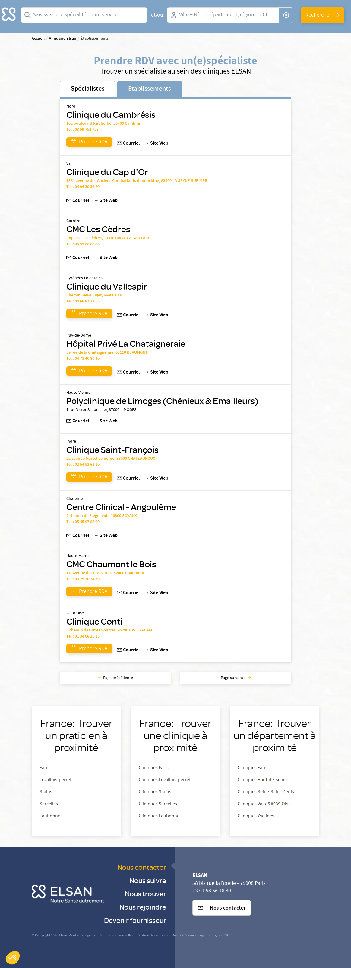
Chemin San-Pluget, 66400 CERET (96, 296)
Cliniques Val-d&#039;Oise (264, 804)
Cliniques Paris (154, 768)
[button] (12, 958)
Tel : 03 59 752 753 (82, 130)
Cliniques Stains (155, 792)
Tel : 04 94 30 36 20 (83, 187)
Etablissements (149, 89)
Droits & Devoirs (184, 935)
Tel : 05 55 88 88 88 (83, 244)
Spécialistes (87, 89)
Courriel (128, 143)
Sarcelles (49, 804)
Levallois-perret (55, 780)
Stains (46, 792)
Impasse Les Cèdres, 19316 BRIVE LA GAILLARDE (109, 238)
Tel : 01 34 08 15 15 (83, 637)
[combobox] (84, 15)
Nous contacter (141, 867)
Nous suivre (147, 880)
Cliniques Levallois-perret (165, 780)
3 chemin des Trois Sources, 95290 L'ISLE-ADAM (109, 631)
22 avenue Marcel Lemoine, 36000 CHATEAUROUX (110, 459)
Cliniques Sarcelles (158, 804)
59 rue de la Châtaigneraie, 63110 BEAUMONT (107, 353)
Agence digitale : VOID (216, 935)
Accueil (38, 39)
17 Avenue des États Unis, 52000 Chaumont (105, 573)
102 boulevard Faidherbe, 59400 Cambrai (103, 124)
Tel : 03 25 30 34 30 (83, 579)
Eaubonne (50, 816)
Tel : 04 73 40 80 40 (83, 359)
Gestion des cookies (153, 935)
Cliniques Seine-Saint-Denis (266, 792)
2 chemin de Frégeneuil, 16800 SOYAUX (101, 516)
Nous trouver (145, 893)
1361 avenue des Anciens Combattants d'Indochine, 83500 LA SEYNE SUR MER (136, 181)
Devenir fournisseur (135, 920)
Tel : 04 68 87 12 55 (83, 302)
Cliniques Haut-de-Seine (262, 780)
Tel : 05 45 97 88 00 (83, 522)
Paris (44, 768)
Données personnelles (116, 935)
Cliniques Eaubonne (159, 816)
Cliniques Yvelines (256, 816)
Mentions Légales (81, 935)
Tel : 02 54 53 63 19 (83, 465)
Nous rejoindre (142, 906)
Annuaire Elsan (62, 39)
